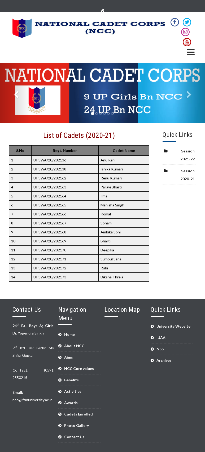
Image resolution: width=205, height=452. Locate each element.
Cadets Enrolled (78, 414)
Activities (72, 391)
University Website (173, 326)
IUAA (160, 337)
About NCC (74, 345)
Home (69, 334)
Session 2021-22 (187, 155)
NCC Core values (79, 368)
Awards (71, 402)
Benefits (71, 380)
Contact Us (74, 437)
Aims (68, 357)
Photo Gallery (76, 425)
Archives (164, 360)
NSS (160, 349)
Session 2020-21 (187, 175)
